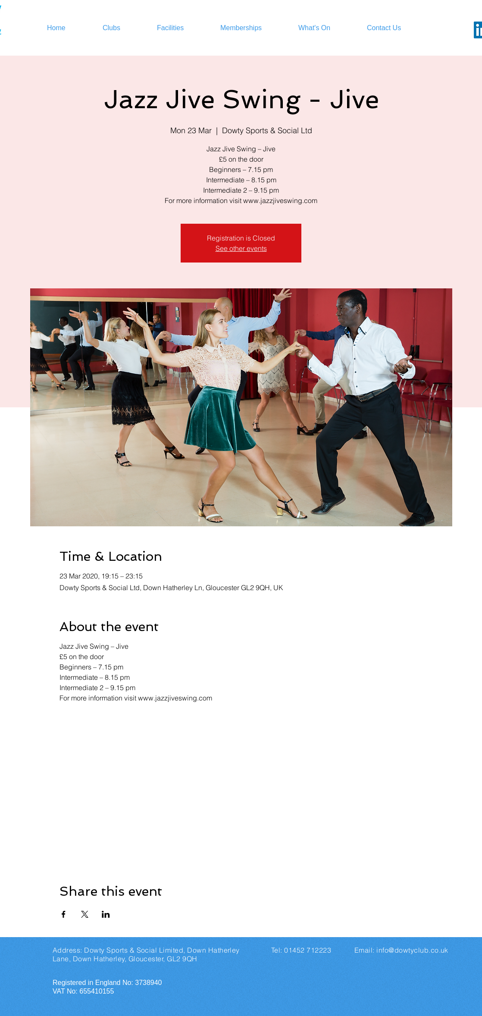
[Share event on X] (85, 914)
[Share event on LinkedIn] (106, 914)
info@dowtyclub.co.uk (412, 950)
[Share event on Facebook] (63, 914)
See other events (241, 248)
